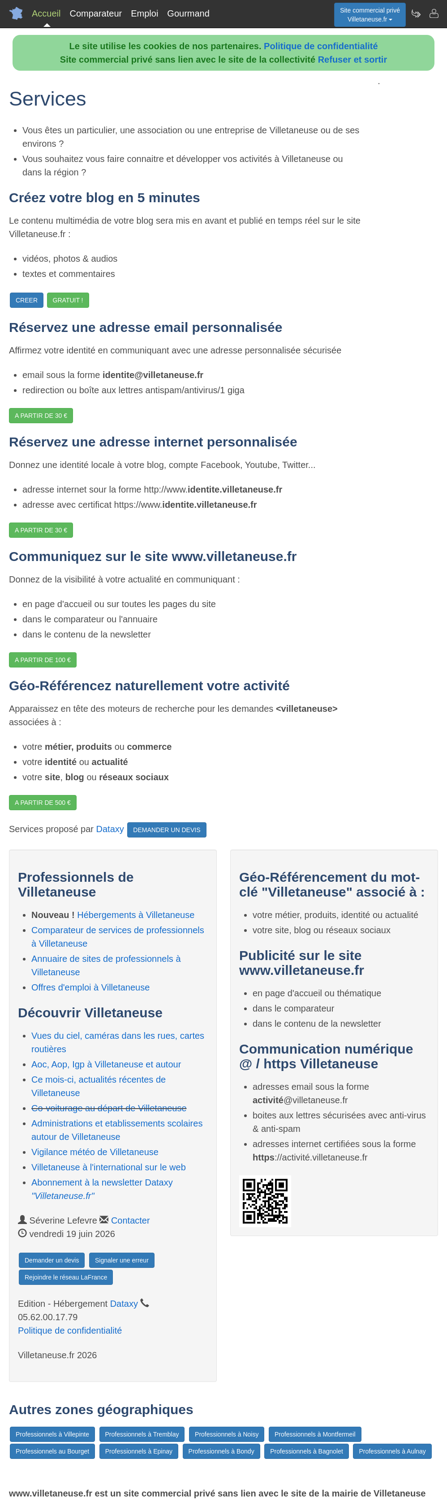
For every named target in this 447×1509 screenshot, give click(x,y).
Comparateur (95, 13)
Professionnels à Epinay (138, 1451)
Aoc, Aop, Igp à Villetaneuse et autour (106, 1064)
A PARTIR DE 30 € (41, 415)
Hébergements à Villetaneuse (135, 915)
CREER (27, 300)
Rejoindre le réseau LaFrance (66, 1277)
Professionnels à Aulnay (392, 1451)
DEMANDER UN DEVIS (166, 829)
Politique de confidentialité (321, 46)
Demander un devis (52, 1260)
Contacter (130, 1220)
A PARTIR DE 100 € (43, 659)
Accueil (46, 13)
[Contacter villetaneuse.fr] (434, 13)
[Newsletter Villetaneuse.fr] (416, 13)
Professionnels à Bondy (221, 1451)
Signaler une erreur (122, 1260)
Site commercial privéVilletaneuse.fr (370, 15)
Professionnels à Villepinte (52, 1434)
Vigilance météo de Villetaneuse (95, 1152)
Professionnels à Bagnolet (306, 1451)
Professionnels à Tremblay (142, 1434)
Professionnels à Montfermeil (315, 1434)
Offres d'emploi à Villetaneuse (90, 987)
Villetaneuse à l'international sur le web (108, 1167)
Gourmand (188, 13)
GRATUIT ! (68, 300)
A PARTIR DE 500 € (43, 802)
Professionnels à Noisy (226, 1434)
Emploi (144, 13)
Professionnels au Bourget (52, 1451)
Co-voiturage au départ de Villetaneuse (109, 1108)
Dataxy (110, 829)
